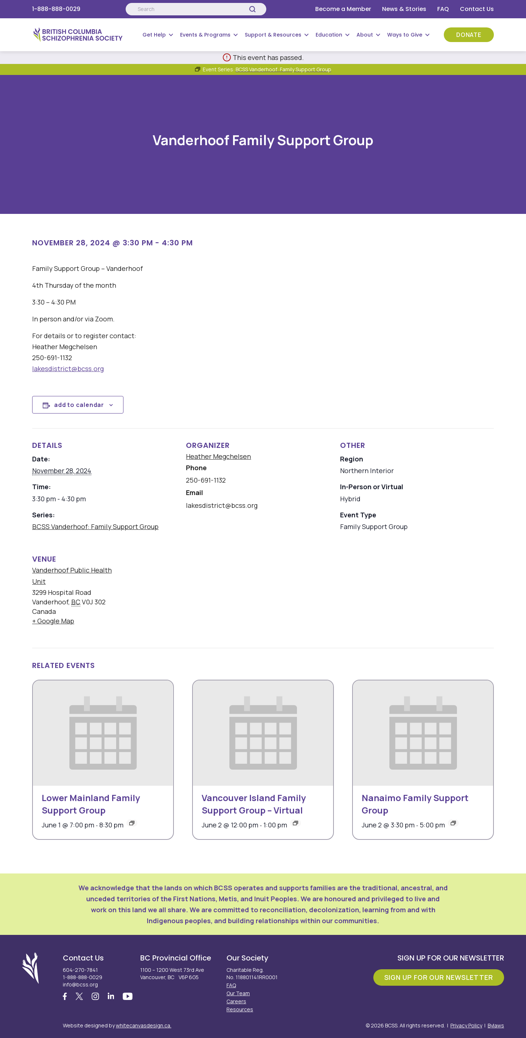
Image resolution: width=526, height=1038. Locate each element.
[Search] (252, 9)
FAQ (443, 9)
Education (329, 34)
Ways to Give (404, 34)
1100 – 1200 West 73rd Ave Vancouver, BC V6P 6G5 (172, 973)
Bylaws (496, 1025)
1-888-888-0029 (56, 9)
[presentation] (103, 733)
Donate (468, 35)
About (365, 34)
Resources (239, 1009)
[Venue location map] (308, 592)
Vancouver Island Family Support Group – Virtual (254, 804)
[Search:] (196, 9)
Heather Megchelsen (218, 456)
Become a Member (343, 9)
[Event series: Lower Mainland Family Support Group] (131, 823)
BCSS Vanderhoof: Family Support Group (95, 526)
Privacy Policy (466, 1025)
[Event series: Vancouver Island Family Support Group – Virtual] (295, 823)
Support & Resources (273, 34)
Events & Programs (205, 34)
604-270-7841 (80, 969)
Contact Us (477, 9)
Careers (236, 1001)
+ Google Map (53, 620)
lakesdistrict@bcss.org (68, 368)
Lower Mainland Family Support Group (91, 804)
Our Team (238, 993)
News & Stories (404, 9)
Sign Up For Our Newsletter (438, 977)
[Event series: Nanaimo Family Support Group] (453, 823)
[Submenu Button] (171, 35)
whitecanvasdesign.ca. (143, 1025)
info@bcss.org (80, 984)
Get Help (154, 34)
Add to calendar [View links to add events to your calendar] (79, 405)
